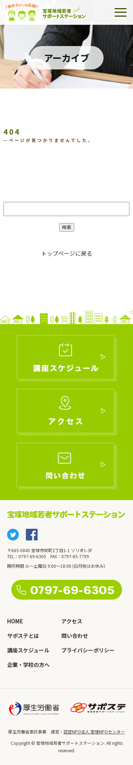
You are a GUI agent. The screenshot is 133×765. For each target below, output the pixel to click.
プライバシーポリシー (88, 650)
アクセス (71, 621)
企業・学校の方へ (28, 664)
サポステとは (23, 635)
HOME (15, 621)
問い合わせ (74, 635)
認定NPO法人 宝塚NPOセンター (94, 732)
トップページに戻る (66, 253)
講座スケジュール (28, 650)
